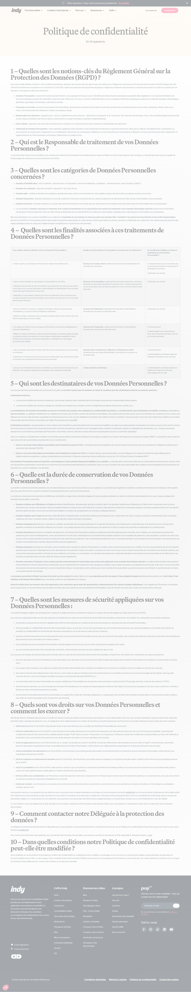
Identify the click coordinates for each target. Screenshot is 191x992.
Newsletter (87, 916)
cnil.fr (150, 835)
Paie (56, 932)
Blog (85, 895)
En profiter (124, 3)
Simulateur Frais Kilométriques (90, 944)
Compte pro (59, 906)
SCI (55, 953)
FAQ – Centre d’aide (91, 911)
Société (57, 948)
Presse (115, 911)
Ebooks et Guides (90, 900)
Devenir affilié (117, 927)
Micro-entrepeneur (62, 937)
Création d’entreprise (63, 900)
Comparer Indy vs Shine (93, 927)
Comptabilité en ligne (63, 911)
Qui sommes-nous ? (120, 895)
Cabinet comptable (91, 922)
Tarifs (56, 895)
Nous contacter (118, 932)
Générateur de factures (93, 937)
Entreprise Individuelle (63, 943)
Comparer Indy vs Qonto (93, 932)
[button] (5, 987)
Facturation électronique (64, 916)
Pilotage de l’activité (62, 927)
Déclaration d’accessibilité (123, 916)
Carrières (116, 906)
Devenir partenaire (120, 922)
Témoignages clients (91, 906)
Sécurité (115, 900)
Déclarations (59, 922)
